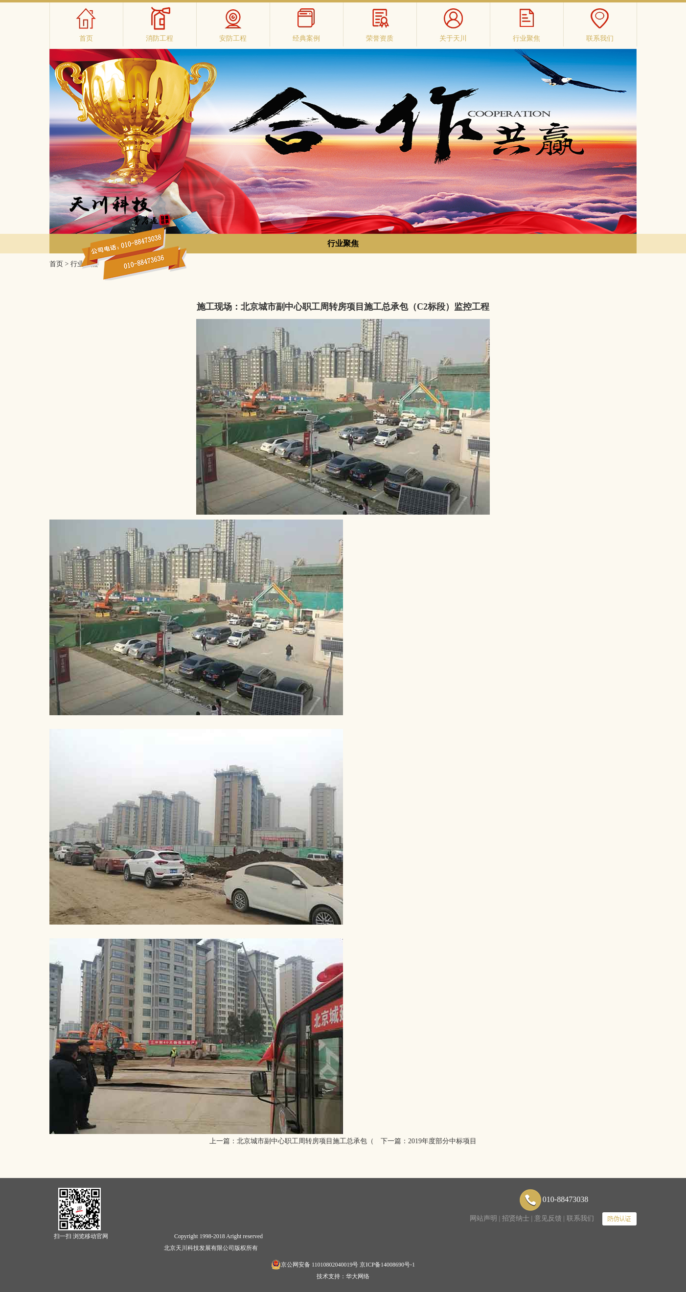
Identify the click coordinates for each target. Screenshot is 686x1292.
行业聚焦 (343, 243)
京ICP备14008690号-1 (387, 1264)
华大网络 (357, 1276)
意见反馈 (548, 1218)
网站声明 (483, 1218)
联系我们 (580, 1218)
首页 (56, 264)
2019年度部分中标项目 (442, 1141)
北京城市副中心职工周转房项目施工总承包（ (305, 1141)
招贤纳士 (515, 1218)
